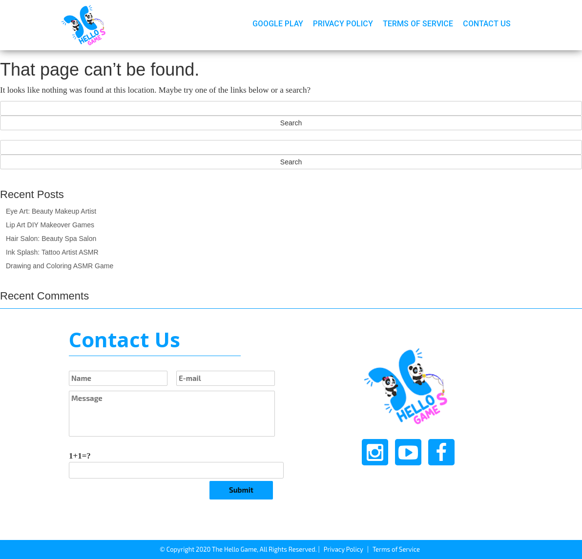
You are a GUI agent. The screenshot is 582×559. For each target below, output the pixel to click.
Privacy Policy (343, 23)
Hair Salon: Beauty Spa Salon (51, 238)
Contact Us (487, 23)
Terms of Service (418, 23)
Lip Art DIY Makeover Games (50, 225)
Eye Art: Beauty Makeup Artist (51, 211)
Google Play (277, 23)
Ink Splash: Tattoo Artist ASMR (52, 252)
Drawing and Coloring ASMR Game (59, 266)
